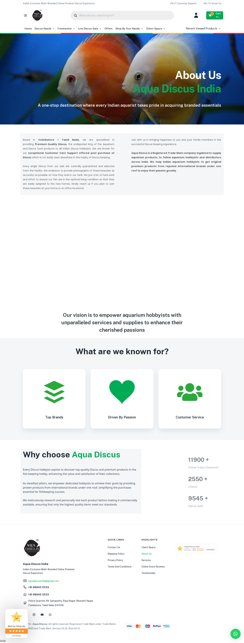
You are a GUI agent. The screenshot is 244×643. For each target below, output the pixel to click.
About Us (146, 553)
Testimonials (148, 573)
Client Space (155, 28)
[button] (59, 3)
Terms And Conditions (119, 566)
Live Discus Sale (89, 28)
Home (28, 28)
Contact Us (114, 547)
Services (146, 560)
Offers (108, 28)
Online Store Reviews (153, 566)
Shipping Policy (116, 553)
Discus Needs (45, 28)
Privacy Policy (115, 560)
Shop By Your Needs (129, 28)
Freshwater (66, 28)
